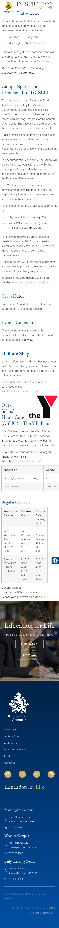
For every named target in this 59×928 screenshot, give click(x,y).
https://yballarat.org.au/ (27, 461)
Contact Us (9, 763)
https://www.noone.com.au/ (22, 391)
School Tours (10, 729)
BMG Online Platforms (15, 749)
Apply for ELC (11, 743)
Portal (7, 756)
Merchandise (48, 912)
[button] (40, 8)
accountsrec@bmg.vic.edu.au (32, 282)
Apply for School (12, 736)
